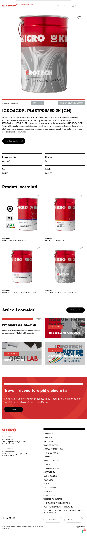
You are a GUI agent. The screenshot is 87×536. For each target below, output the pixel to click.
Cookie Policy (50, 495)
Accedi (24, 38)
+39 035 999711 (8, 444)
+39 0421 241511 (8, 456)
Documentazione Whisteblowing (58, 507)
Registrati (24, 159)
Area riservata (50, 488)
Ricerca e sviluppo (52, 468)
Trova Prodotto (51, 445)
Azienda (47, 464)
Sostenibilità (49, 472)
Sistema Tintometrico (53, 449)
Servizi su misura (51, 453)
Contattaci (53, 520)
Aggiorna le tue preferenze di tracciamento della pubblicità (64, 512)
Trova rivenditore (51, 461)
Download (48, 480)
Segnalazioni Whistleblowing (57, 503)
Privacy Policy (50, 492)
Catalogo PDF (73, 520)
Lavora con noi (50, 476)
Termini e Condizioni (53, 499)
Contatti (47, 484)
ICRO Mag (48, 457)
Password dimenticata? (24, 27)
